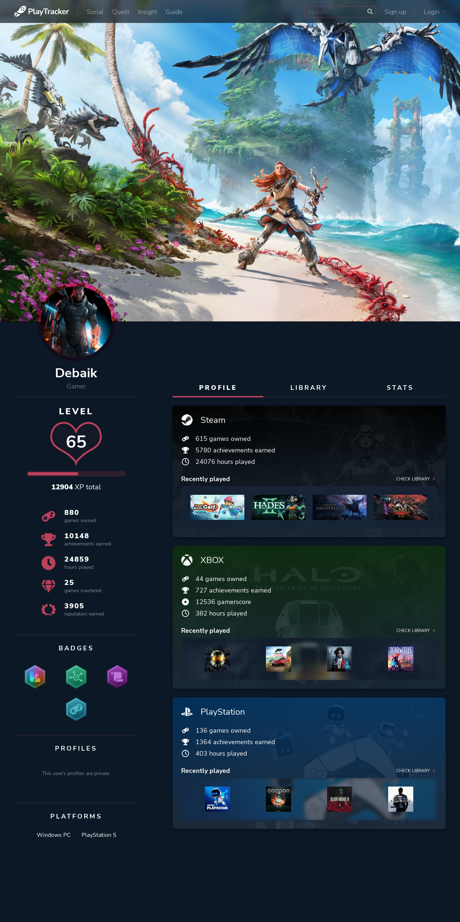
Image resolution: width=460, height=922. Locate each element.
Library (308, 387)
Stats (400, 387)
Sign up (395, 12)
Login (435, 12)
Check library (416, 478)
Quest (120, 12)
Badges (76, 648)
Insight (147, 12)
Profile (218, 387)
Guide (174, 12)
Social (95, 12)
